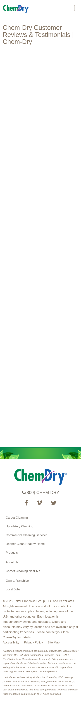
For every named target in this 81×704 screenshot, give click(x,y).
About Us (12, 562)
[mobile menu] (71, 8)
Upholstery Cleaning (19, 526)
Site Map (53, 642)
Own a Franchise (17, 580)
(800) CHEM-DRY (40, 492)
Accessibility (11, 642)
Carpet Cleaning (17, 517)
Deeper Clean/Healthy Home (25, 544)
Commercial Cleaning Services (26, 535)
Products (12, 552)
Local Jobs (13, 589)
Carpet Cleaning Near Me (23, 571)
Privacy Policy (33, 642)
